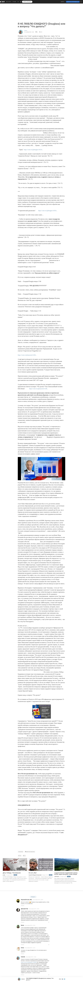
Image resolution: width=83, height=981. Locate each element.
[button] (81, 2)
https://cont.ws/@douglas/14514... (33, 149)
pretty (4, 875)
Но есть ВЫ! (33, 873)
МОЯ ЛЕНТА (8, 1)
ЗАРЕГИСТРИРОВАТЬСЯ (73, 1)
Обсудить (33, 896)
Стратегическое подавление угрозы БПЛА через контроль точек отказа (65, 873)
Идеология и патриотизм (29, 851)
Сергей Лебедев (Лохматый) (35, 875)
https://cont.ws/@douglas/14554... (47, 210)
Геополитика (20, 851)
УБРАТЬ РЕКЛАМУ (27, 1)
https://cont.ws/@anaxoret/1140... (38, 388)
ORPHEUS (56, 876)
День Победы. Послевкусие (12, 873)
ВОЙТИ (62, 1)
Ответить (22, 905)
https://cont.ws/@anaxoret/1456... (27, 355)
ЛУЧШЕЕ (14, 1)
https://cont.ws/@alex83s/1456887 (29, 962)
